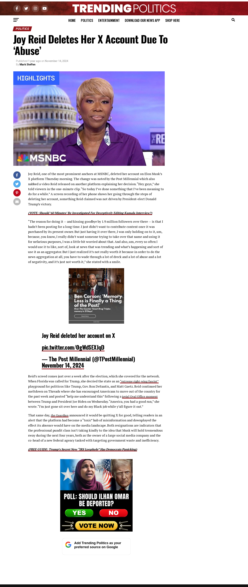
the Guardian (60, 415)
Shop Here (172, 20)
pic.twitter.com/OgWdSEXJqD (73, 347)
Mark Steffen (27, 64)
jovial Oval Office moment (141, 396)
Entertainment (109, 20)
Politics (87, 20)
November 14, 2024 (63, 365)
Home (72, 20)
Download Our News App (142, 20)
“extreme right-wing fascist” (140, 381)
